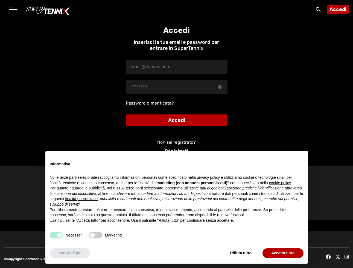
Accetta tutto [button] (283, 253)
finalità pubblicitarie (81, 199)
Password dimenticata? (150, 103)
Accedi (337, 9)
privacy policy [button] (208, 177)
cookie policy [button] (280, 183)
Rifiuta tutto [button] (241, 253)
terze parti (134, 188)
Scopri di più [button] (70, 253)
